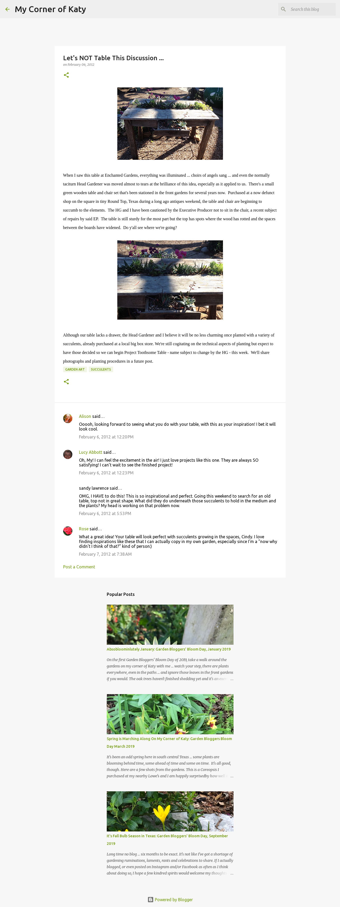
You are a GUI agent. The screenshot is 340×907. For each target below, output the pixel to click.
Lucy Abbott (90, 452)
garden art (75, 369)
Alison (85, 416)
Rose (84, 528)
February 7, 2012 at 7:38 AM (105, 554)
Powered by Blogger (170, 899)
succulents (101, 369)
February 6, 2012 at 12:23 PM (106, 472)
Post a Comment (79, 566)
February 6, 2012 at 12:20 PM (106, 436)
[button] (66, 75)
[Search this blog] (308, 9)
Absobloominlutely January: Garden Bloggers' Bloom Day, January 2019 (169, 649)
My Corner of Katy (50, 9)
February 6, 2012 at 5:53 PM (105, 513)
